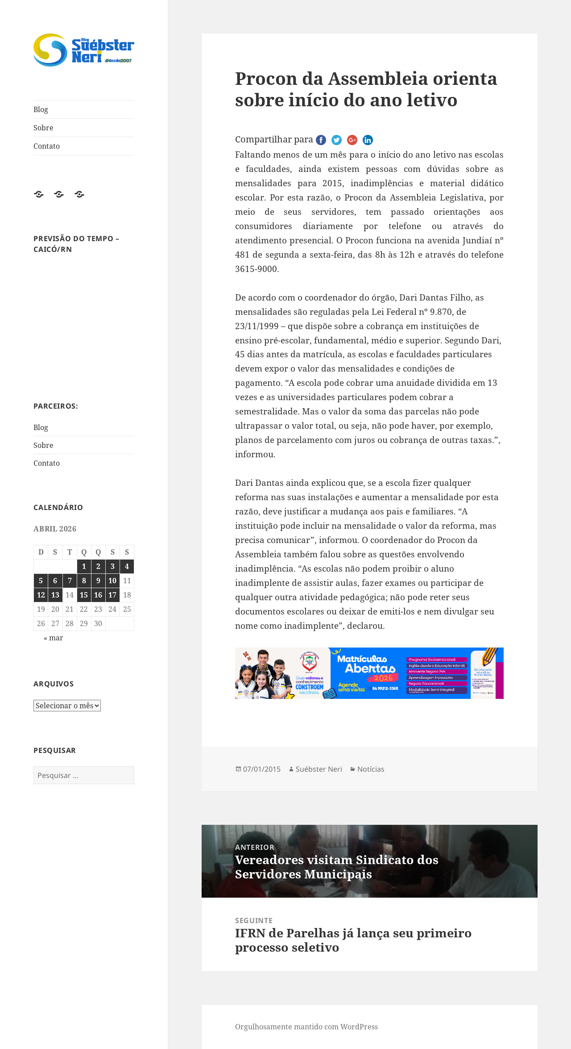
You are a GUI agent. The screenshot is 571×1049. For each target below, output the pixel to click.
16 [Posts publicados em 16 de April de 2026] (98, 595)
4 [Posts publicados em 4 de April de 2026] (127, 566)
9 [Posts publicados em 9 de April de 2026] (98, 580)
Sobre (43, 128)
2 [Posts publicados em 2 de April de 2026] (98, 566)
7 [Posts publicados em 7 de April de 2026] (70, 580)
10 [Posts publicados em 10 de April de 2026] (112, 580)
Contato (46, 146)
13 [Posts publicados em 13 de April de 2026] (55, 595)
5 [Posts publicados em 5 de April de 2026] (41, 580)
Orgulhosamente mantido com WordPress (306, 1027)
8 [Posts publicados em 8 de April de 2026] (84, 580)
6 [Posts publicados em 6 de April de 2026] (55, 580)
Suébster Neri (319, 769)
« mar (53, 638)
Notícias (371, 769)
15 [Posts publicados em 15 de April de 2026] (84, 595)
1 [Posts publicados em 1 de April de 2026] (84, 566)
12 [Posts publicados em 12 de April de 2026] (41, 595)
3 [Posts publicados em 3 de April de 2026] (113, 566)
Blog (40, 109)
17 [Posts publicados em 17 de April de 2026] (112, 595)
